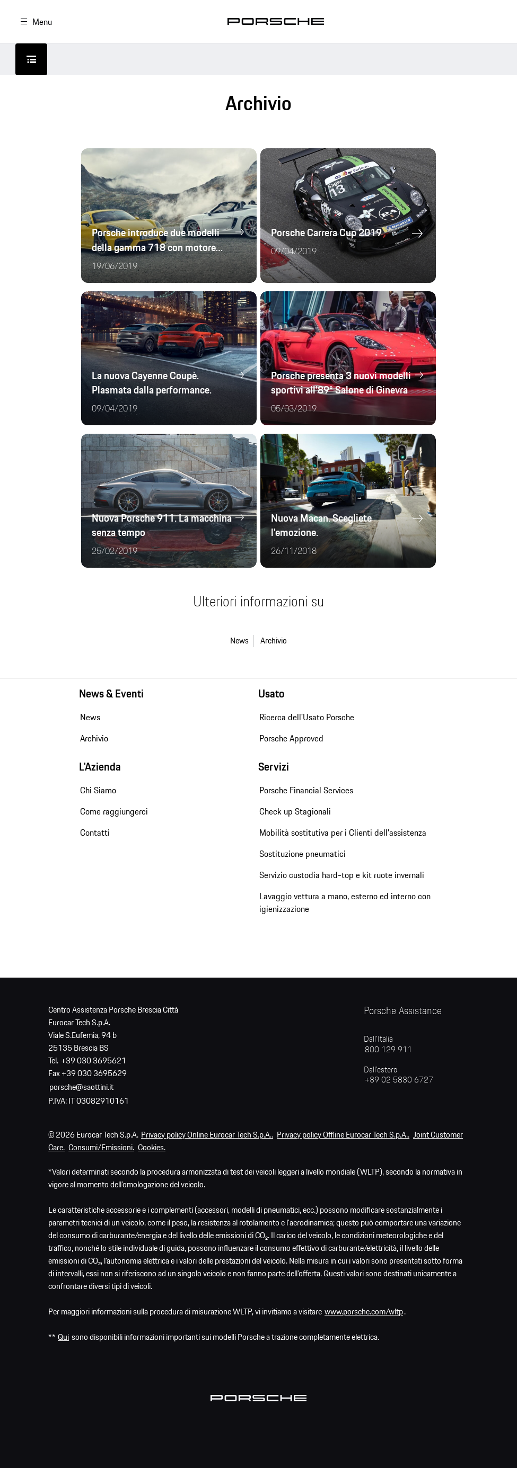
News (239, 641)
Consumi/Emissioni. (101, 1148)
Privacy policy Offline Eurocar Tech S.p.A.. (343, 1135)
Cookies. (151, 1148)
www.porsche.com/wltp (364, 1312)
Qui (63, 1337)
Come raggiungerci (114, 811)
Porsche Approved (291, 738)
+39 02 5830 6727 (399, 1080)
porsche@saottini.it (81, 1087)
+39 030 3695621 (93, 1061)
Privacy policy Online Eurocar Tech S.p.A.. (207, 1135)
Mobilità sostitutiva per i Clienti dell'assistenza (342, 832)
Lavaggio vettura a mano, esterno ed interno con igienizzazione (345, 902)
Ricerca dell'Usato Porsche (306, 717)
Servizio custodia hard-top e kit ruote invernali (341, 875)
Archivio (273, 641)
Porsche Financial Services (306, 790)
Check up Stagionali (295, 811)
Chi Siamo (98, 790)
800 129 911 (388, 1050)
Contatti (95, 832)
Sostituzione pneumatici (302, 853)
